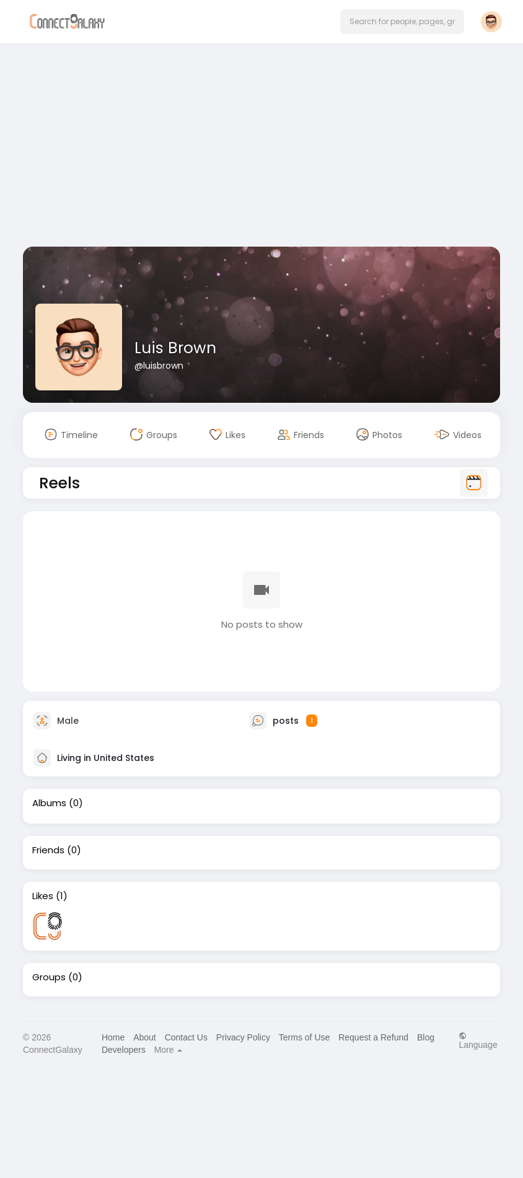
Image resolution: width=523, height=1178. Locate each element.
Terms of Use (304, 1037)
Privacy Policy (243, 1037)
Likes (42, 896)
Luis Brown (175, 348)
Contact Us (186, 1037)
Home (113, 1037)
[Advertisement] (261, 147)
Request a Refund (373, 1037)
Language (478, 1040)
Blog (425, 1037)
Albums (49, 803)
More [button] (168, 1049)
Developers (124, 1050)
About (144, 1037)
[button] (402, 21)
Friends (48, 850)
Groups (49, 977)
